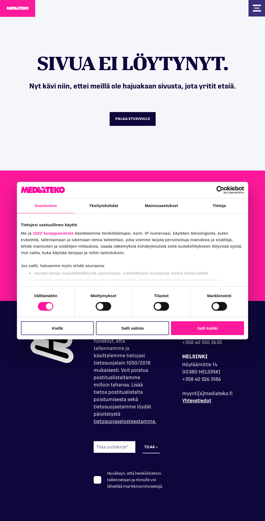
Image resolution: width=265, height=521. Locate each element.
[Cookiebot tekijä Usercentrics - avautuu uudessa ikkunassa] (226, 190)
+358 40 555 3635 (202, 342)
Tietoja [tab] (224, 205)
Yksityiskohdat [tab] (101, 205)
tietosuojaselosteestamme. (125, 421)
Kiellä (53, 328)
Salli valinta (132, 328)
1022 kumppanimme (47, 233)
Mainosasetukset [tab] (162, 205)
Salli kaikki (211, 328)
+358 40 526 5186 (201, 379)
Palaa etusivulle (132, 118)
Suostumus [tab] (41, 205)
